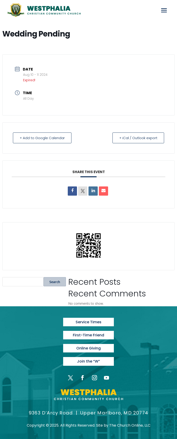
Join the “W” (88, 361)
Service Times (88, 322)
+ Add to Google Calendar (42, 137)
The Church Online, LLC (129, 425)
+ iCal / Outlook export (138, 137)
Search (54, 282)
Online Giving (88, 348)
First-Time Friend (88, 335)
